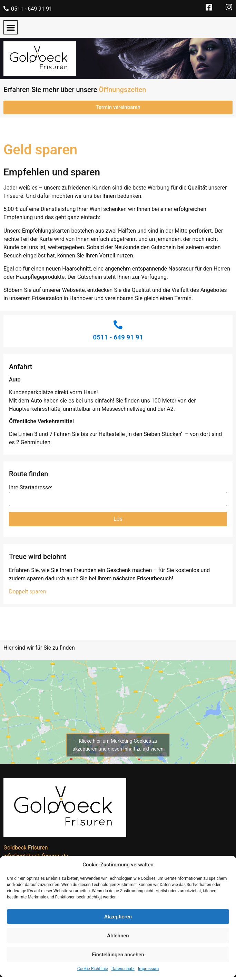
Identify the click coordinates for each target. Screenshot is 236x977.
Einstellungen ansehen (118, 954)
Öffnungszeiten (122, 89)
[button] (10, 27)
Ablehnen (118, 936)
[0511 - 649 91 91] (6, 8)
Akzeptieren (118, 917)
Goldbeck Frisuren (25, 847)
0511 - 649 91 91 (31, 9)
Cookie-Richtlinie (92, 968)
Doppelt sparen (27, 591)
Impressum (148, 968)
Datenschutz (123, 968)
